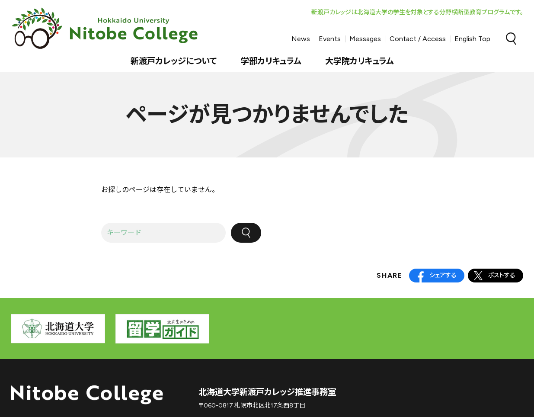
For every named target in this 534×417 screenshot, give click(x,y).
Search (511, 39)
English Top (472, 39)
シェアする (443, 275)
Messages (365, 39)
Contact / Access (418, 39)
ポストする (501, 275)
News (300, 39)
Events (330, 39)
